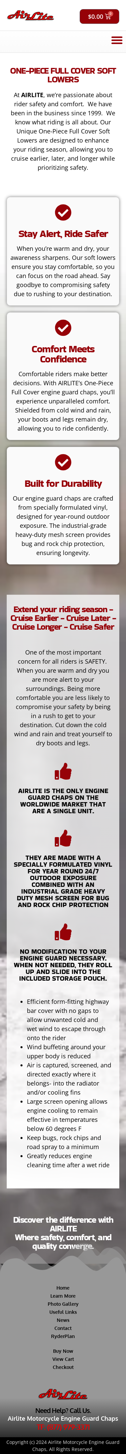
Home (63, 1288)
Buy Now (63, 1351)
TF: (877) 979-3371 (63, 1426)
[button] (117, 40)
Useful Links (63, 1312)
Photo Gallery (63, 1304)
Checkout (63, 1367)
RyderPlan (63, 1336)
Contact (63, 1328)
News (63, 1320)
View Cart (63, 1359)
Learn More (63, 1296)
